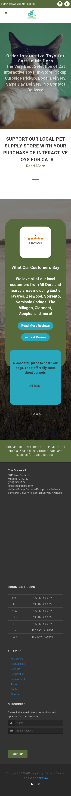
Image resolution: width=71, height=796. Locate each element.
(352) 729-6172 (16, 482)
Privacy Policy (36, 773)
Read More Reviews (35, 325)
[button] (31, 414)
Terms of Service (54, 773)
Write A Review (35, 337)
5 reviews (35, 242)
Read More (35, 166)
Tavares (17, 296)
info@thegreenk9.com (20, 485)
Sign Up (18, 753)
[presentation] (26, 740)
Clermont (43, 308)
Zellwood (34, 296)
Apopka (25, 313)
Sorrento (52, 296)
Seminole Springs (31, 302)
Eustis (55, 290)
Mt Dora (47, 284)
